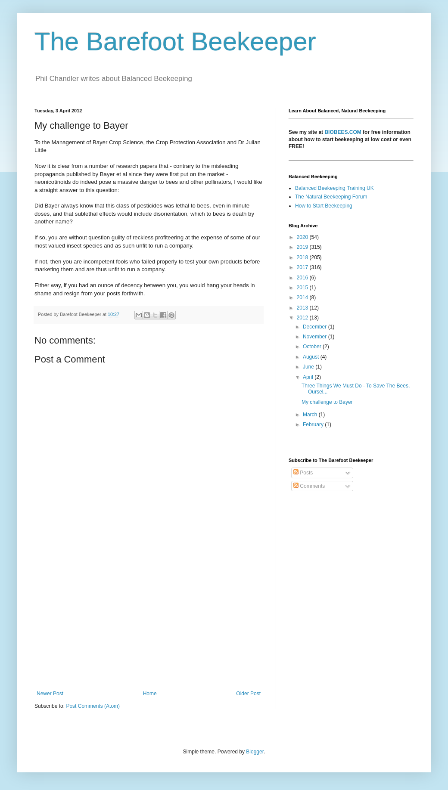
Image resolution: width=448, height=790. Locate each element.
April (308, 377)
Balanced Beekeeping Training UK (334, 188)
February (314, 424)
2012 (303, 318)
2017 (303, 267)
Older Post (248, 694)
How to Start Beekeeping (323, 206)
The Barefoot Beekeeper (175, 41)
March (311, 415)
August (311, 357)
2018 (303, 257)
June (309, 367)
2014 (303, 297)
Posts (303, 473)
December (315, 327)
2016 (303, 278)
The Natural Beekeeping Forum (331, 197)
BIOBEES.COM (342, 132)
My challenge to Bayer (327, 402)
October (313, 347)
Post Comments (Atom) (93, 706)
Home (150, 694)
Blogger (255, 752)
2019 (303, 247)
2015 (303, 288)
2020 (303, 237)
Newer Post (50, 694)
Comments (309, 486)
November (315, 337)
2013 (303, 308)
